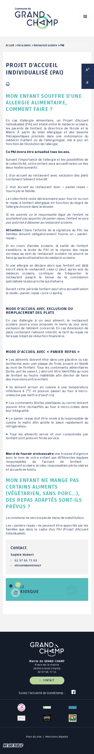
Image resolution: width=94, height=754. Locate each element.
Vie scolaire (23, 45)
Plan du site (34, 736)
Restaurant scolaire (45, 45)
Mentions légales (56, 736)
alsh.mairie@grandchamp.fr (27, 565)
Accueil (10, 45)
